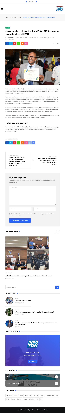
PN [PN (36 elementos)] (41, 399)
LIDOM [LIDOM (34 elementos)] (41, 396)
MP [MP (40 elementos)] (57, 396)
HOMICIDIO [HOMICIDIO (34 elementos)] (28, 396)
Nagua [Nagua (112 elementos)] (25, 399)
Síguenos (32, 362)
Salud (16, 299)
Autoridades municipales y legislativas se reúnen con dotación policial (29, 276)
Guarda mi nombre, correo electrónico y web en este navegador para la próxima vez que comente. (32, 215)
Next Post (52, 157)
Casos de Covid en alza (23, 301)
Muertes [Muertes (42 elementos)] (19, 399)
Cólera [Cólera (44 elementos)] (21, 396)
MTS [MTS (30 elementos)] (7, 399)
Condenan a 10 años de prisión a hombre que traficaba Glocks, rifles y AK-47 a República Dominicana (17, 162)
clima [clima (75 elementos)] (15, 396)
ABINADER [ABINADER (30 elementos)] (9, 396)
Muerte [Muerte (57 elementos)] (13, 399)
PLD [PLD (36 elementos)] (37, 399)
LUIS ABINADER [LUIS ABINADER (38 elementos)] (50, 396)
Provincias (8, 273)
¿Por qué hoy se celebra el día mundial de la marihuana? (34, 312)
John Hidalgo (10, 38)
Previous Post (14, 155)
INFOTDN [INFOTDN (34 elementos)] (35, 396)
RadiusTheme (44, 411)
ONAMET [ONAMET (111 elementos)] (31, 399)
